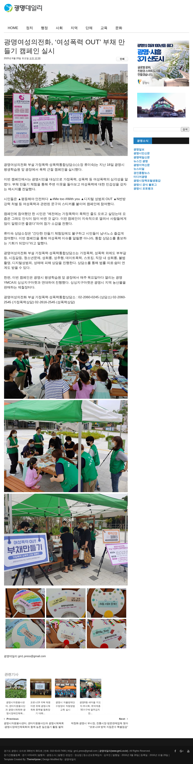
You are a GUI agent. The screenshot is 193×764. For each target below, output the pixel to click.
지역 (74, 28)
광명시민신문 (141, 153)
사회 (59, 28)
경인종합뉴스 (141, 172)
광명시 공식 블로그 (145, 184)
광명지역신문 (141, 165)
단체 (89, 28)
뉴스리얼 (138, 168)
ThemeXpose (34, 759)
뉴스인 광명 (140, 161)
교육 (103, 28)
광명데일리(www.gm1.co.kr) (113, 751)
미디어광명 (140, 176)
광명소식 (143, 141)
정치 (29, 28)
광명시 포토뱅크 (143, 188)
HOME (13, 28)
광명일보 (138, 149)
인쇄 (122, 59)
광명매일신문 (141, 157)
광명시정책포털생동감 (147, 180)
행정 (44, 28)
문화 (118, 28)
